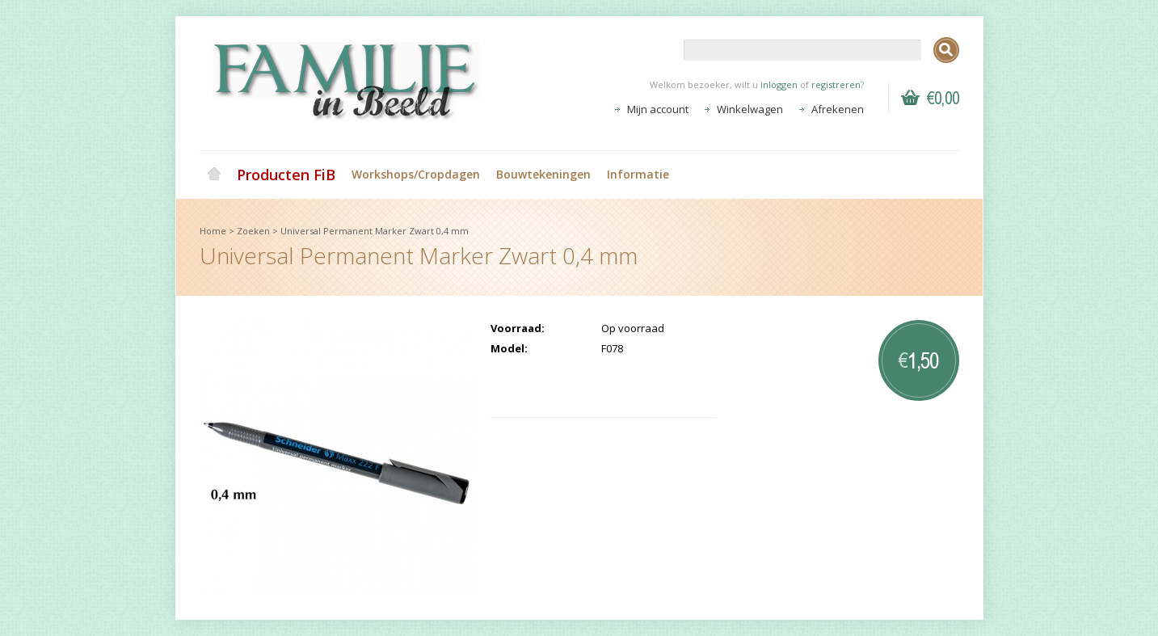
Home (214, 174)
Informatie (638, 174)
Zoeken (253, 231)
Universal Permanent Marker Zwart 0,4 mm (374, 231)
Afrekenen (837, 109)
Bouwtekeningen (543, 174)
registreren (836, 84)
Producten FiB (286, 174)
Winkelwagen (750, 109)
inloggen (779, 84)
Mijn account (657, 109)
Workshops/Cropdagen (416, 174)
